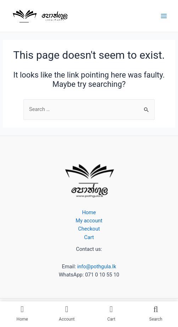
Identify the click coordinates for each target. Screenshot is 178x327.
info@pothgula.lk (96, 266)
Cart (89, 237)
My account (89, 220)
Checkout (89, 229)
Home (89, 212)
